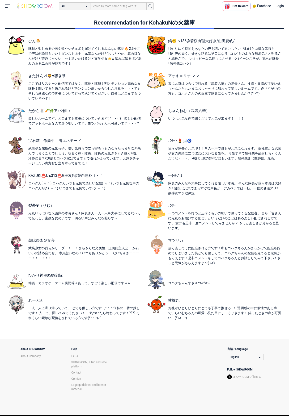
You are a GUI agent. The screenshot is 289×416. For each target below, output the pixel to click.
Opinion (76, 378)
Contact (76, 372)
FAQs (74, 356)
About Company (31, 356)
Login (280, 6)
